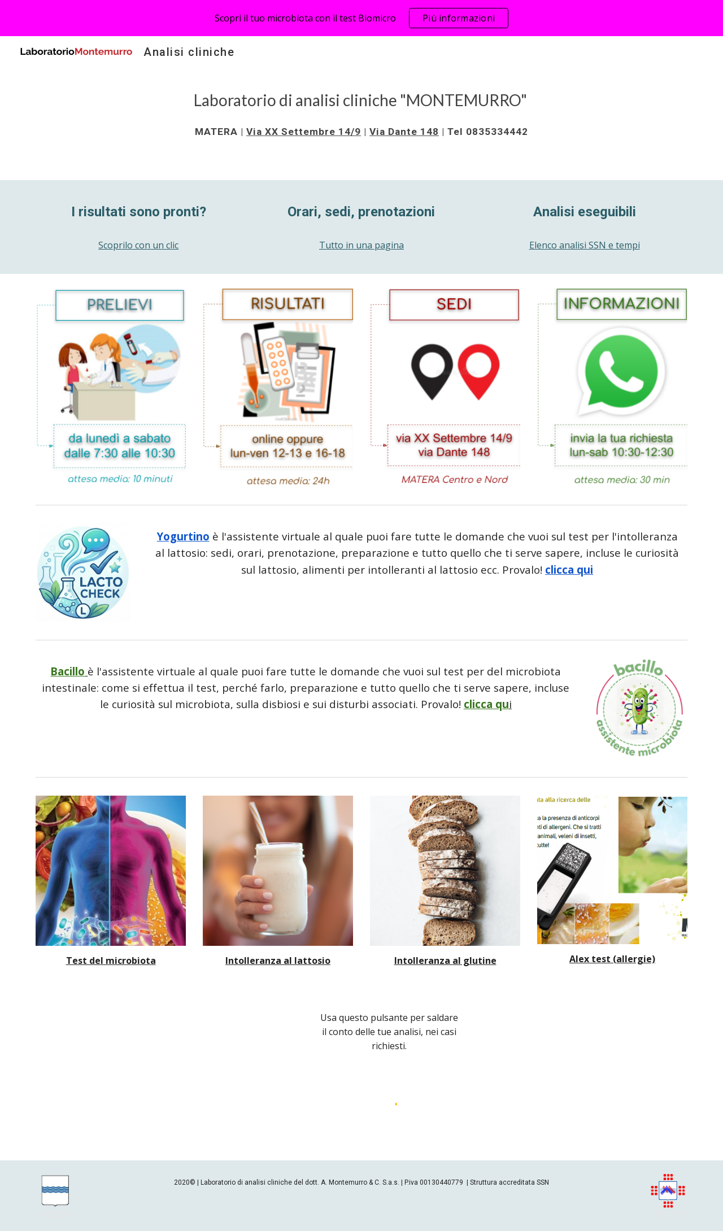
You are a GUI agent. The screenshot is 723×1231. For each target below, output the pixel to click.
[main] (361, 114)
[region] (361, 18)
